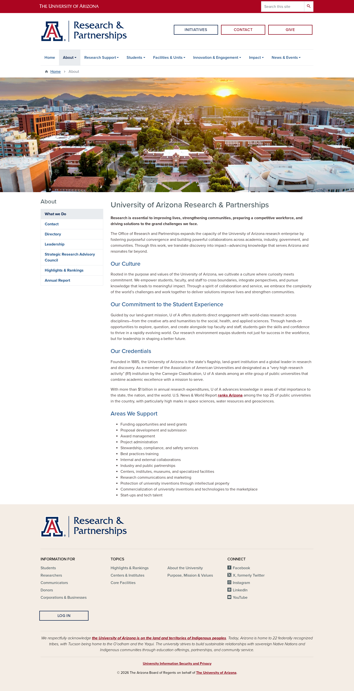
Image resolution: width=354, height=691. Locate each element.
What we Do (55, 214)
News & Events (285, 57)
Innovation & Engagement (215, 57)
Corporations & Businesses (64, 597)
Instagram (241, 582)
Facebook (241, 568)
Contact (243, 29)
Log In (64, 615)
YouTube (240, 597)
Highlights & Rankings (64, 270)
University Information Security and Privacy (177, 663)
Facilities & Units (168, 57)
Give (290, 29)
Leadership (54, 244)
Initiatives (196, 29)
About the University (185, 568)
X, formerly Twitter (249, 575)
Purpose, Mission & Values (190, 575)
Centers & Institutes (127, 575)
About (68, 57)
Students (134, 57)
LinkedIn (240, 590)
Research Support (100, 57)
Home (49, 57)
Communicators (54, 582)
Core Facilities (123, 582)
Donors (47, 590)
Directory (53, 234)
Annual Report (57, 280)
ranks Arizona (230, 395)
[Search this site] (282, 6)
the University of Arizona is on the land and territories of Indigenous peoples (159, 638)
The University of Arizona (216, 673)
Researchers (51, 575)
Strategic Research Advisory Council (70, 257)
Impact (255, 57)
